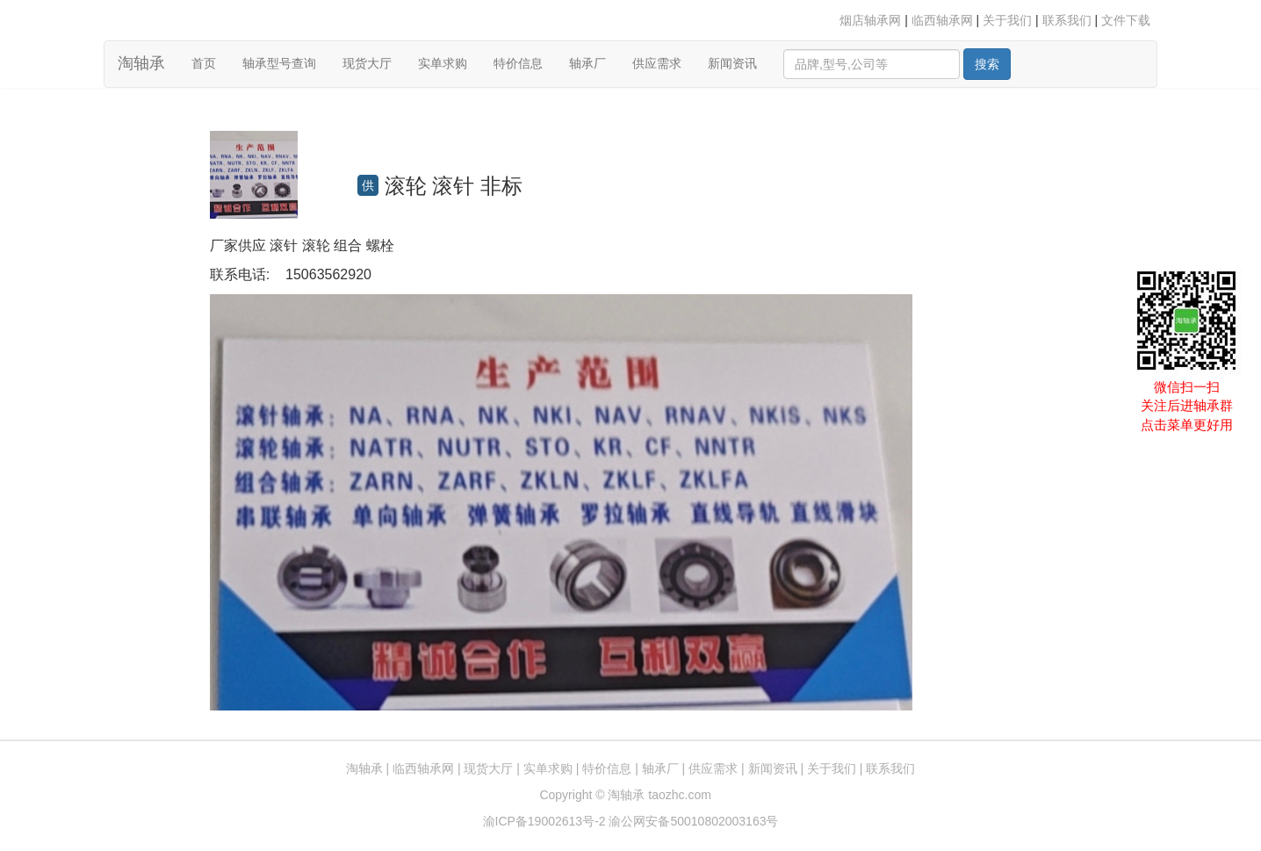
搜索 (987, 64)
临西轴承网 (942, 20)
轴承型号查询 (279, 63)
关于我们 (1007, 20)
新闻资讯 (732, 63)
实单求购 (442, 63)
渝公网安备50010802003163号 (693, 821)
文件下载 (1125, 20)
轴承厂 (587, 63)
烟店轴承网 (870, 20)
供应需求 (656, 63)
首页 (210, 62)
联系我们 (1067, 20)
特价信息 (518, 63)
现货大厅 (367, 63)
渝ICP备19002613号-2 (546, 821)
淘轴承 (141, 63)
